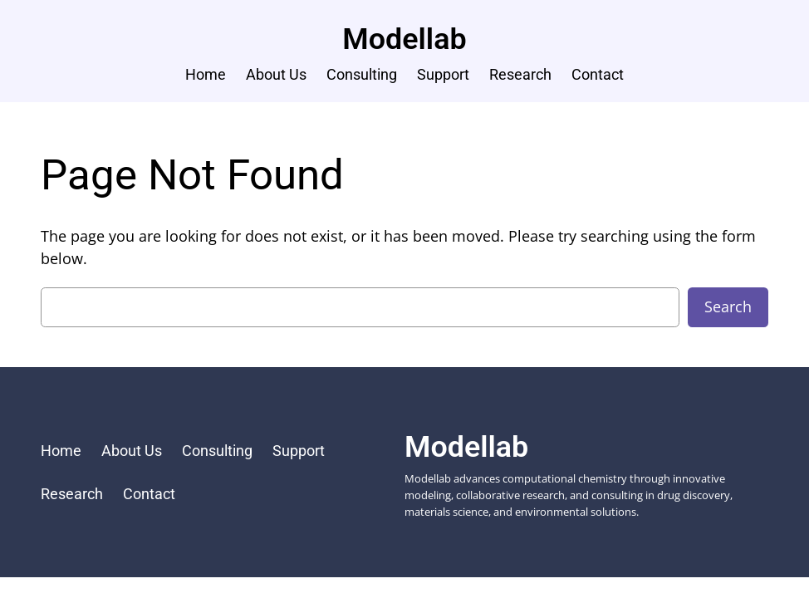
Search (728, 306)
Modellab (404, 39)
